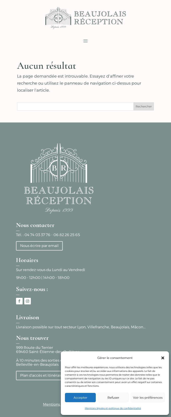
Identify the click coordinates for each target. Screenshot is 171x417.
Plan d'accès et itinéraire (42, 375)
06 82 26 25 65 (66, 235)
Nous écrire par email (39, 245)
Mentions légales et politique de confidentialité (113, 408)
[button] (163, 358)
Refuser (113, 398)
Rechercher (144, 106)
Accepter (80, 398)
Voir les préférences (148, 398)
